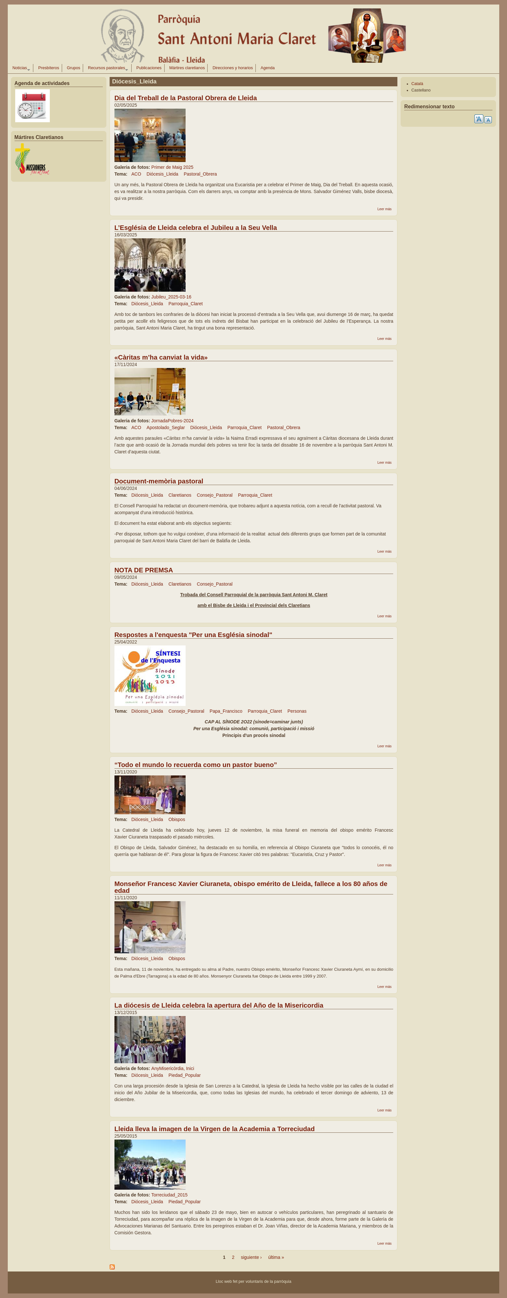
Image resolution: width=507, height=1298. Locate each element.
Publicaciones (149, 68)
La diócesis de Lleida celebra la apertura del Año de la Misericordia (218, 1005)
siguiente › (251, 1257)
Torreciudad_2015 (169, 1194)
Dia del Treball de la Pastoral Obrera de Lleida (185, 98)
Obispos (176, 819)
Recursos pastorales (106, 69)
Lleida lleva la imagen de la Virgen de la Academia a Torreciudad (214, 1128)
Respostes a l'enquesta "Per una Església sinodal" (193, 634)
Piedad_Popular (184, 1075)
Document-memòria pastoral (158, 481)
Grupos (73, 68)
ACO (136, 174)
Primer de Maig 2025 (172, 167)
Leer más (384, 209)
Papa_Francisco (226, 711)
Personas (297, 711)
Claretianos (179, 495)
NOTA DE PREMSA (143, 570)
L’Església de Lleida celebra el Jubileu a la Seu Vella (195, 227)
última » (276, 1257)
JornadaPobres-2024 (172, 420)
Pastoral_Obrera (200, 174)
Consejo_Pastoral (215, 495)
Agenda (268, 68)
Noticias (20, 69)
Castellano (421, 90)
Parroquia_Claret (185, 303)
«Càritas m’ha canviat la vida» (161, 357)
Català (417, 83)
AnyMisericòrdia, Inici (172, 1068)
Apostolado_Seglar (165, 427)
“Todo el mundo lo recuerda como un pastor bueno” (195, 764)
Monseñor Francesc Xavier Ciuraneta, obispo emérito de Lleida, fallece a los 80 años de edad (250, 887)
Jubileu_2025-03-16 (171, 296)
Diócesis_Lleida (162, 174)
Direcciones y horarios (232, 68)
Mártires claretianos (187, 68)
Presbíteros (48, 68)
